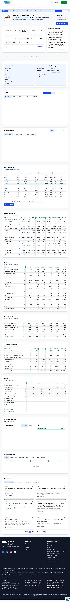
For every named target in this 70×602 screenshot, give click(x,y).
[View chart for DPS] (24, 306)
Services (27, 547)
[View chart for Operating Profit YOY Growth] (19, 228)
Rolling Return (8, 134)
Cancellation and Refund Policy (54, 559)
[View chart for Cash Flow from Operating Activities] (30, 350)
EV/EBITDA (34, 96)
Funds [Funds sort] (6, 460)
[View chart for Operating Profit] (19, 226)
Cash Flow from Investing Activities (14, 353)
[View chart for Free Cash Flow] (30, 368)
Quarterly (24, 425)
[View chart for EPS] (19, 254)
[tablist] (35, 57)
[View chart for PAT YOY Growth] (19, 250)
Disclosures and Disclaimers (53, 553)
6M (53, 93)
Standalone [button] (65, 10)
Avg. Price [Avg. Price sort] (34, 460)
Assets (7, 331)
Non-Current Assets (11, 334)
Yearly (30, 425)
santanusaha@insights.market (31, 574)
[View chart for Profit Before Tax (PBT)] (19, 243)
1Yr (56, 93)
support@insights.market (57, 587)
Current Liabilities (10, 329)
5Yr (64, 93)
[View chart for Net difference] (30, 361)
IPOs (28, 7)
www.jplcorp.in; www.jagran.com (39, 17)
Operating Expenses (10, 224)
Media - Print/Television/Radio (19, 19)
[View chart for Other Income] (19, 232)
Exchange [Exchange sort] (52, 460)
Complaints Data (51, 557)
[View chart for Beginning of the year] (30, 359)
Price (26, 545)
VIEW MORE (62, 50)
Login (64, 2)
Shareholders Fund (10, 325)
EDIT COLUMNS (9, 204)
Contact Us (27, 549)
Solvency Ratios (9, 402)
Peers (14, 10)
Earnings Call (36, 482)
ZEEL (5, 177)
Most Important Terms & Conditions (55, 561)
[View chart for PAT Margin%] (19, 252)
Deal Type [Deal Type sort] (60, 460)
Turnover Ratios (9, 411)
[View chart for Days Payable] (25, 391)
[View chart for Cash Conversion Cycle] (25, 393)
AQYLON (6, 188)
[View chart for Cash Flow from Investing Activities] (30, 353)
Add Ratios (40, 46)
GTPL (5, 194)
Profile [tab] (7, 56)
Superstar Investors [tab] (16, 56)
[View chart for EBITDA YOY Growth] (19, 237)
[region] (35, 186)
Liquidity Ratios (9, 398)
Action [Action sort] (13, 460)
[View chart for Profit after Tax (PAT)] (24, 297)
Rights (37, 457)
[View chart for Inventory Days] (25, 389)
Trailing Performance (19, 134)
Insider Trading (13, 457)
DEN (5, 186)
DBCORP (6, 181)
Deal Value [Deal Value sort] (43, 460)
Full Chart (47, 93)
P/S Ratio (21, 96)
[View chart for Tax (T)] (19, 245)
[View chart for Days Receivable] (25, 387)
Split (33, 457)
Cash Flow (42, 10)
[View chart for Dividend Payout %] (24, 308)
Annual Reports (18, 482)
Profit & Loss (27, 10)
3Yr (60, 93)
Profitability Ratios (10, 400)
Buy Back (43, 457)
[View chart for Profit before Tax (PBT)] (24, 293)
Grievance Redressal (52, 555)
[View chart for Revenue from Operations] (19, 219)
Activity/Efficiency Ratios (11, 385)
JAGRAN (5, 10)
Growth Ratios (9, 409)
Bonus (27, 457)
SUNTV (6, 175)
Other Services (36, 7)
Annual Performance (31, 134)
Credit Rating (28, 482)
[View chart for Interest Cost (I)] (19, 239)
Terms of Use (50, 543)
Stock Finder (22, 7)
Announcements (9, 482)
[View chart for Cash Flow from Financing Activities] (30, 355)
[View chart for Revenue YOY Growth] (19, 221)
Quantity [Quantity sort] (25, 460)
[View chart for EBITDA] (24, 284)
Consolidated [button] (58, 10)
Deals (6, 457)
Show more (19, 526)
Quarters (20, 10)
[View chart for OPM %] (19, 230)
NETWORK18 (7, 179)
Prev (26, 531)
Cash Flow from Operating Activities (14, 350)
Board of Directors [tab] (40, 56)
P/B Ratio (27, 96)
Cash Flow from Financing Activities (14, 355)
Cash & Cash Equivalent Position (13, 357)
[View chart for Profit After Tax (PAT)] (19, 248)
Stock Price (7, 96)
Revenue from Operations (11, 269)
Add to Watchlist (61, 23)
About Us (27, 543)
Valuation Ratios (9, 404)
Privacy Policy (50, 545)
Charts (10, 10)
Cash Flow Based (9, 407)
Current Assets (9, 336)
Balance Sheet (34, 10)
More (48, 7)
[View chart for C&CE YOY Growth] (30, 366)
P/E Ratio (15, 96)
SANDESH (6, 192)
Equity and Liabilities (10, 323)
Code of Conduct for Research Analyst (56, 551)
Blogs (43, 7)
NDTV (5, 190)
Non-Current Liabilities (11, 327)
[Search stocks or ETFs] (55, 2)
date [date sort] (19, 460)
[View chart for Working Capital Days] (25, 396)
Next (44, 531)
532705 (26, 17)
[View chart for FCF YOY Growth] (30, 370)
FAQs (48, 547)
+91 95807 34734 (60, 585)
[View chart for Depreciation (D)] (19, 241)
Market (14, 7)
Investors (53, 10)
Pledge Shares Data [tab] (28, 56)
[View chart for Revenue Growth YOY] (24, 271)
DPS (6, 306)
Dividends (21, 457)
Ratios (47, 10)
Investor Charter (51, 549)
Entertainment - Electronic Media (36, 19)
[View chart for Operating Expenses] (19, 224)
